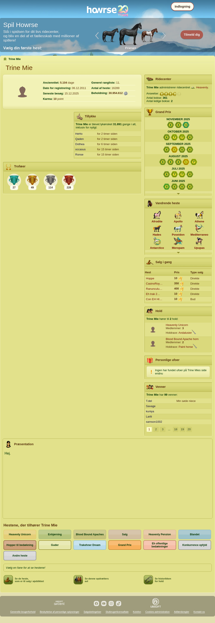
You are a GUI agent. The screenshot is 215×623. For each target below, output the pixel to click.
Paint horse (186, 346)
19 (182, 429)
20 (189, 429)
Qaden (79, 139)
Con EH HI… (154, 299)
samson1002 (154, 421)
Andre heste (19, 555)
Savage (150, 406)
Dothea (79, 144)
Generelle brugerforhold (22, 611)
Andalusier (185, 332)
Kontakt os (199, 611)
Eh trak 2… (153, 294)
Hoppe (150, 278)
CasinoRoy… (154, 283)
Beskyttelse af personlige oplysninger (59, 611)
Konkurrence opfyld (194, 545)
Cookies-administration (157, 611)
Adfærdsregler (181, 611)
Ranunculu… (154, 288)
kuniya (150, 411)
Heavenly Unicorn (177, 325)
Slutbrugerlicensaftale (117, 611)
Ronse (79, 154)
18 (175, 429)
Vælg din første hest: (22, 48)
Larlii (149, 416)
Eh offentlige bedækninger (160, 545)
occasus (80, 149)
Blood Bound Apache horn (182, 339)
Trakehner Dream (89, 545)
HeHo (79, 133)
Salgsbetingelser (92, 611)
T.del (149, 401)
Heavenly (202, 87)
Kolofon (137, 611)
